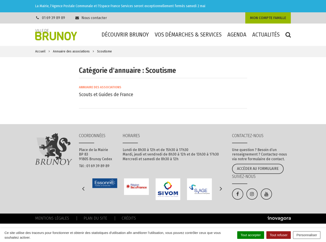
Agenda (236, 34)
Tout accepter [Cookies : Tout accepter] (251, 235)
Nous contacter (91, 18)
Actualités (266, 34)
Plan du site (95, 218)
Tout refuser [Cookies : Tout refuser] (278, 235)
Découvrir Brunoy (125, 34)
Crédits (129, 218)
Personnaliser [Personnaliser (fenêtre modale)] (306, 235)
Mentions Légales (52, 218)
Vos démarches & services (188, 34)
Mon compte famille (268, 18)
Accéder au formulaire (258, 168)
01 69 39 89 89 (53, 18)
